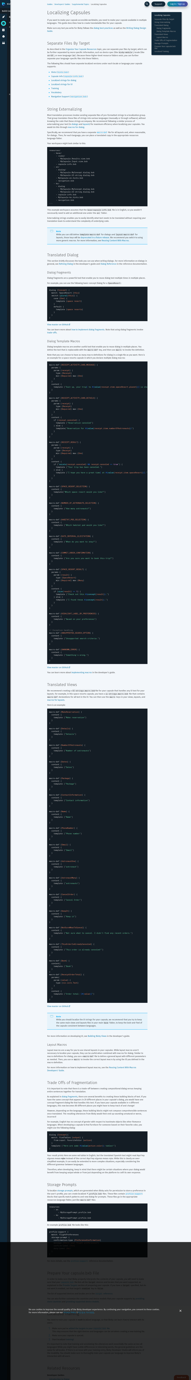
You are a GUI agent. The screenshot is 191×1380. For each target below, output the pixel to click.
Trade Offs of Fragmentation (166, 40)
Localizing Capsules (21, 73)
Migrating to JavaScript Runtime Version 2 (22, 68)
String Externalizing (162, 22)
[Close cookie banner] (180, 1311)
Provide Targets (70, 1219)
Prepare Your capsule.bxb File (165, 47)
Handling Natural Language (22, 43)
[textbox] (97, 174)
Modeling (15, 35)
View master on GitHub (58, 317)
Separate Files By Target (164, 19)
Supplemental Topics (19, 63)
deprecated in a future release (95, 232)
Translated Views (161, 34)
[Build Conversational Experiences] (19, 11)
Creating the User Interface (22, 47)
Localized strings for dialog (63, 80)
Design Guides (14, 22)
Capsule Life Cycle (18, 59)
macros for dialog (76, 127)
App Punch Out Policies (22, 81)
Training (55, 88)
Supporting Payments (22, 77)
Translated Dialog (162, 25)
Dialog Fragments (164, 28)
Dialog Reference (108, 259)
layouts (86, 124)
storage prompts (65, 1128)
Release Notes (15, 94)
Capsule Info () (67, 76)
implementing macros (81, 637)
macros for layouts (55, 665)
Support (158, 4)
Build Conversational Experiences (18, 11)
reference (103, 1227)
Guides (12, 17)
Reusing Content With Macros (115, 235)
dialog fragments (70, 1035)
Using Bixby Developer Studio (23, 31)
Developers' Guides (17, 27)
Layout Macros (162, 37)
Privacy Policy (69, 1312)
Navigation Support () (69, 96)
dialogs (75, 124)
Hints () (60, 72)
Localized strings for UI (61, 84)
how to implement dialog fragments (87, 322)
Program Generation (19, 39)
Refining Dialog (66, 259)
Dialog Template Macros (166, 31)
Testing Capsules (18, 51)
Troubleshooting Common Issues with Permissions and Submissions (24, 87)
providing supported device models (82, 1235)
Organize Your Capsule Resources (81, 49)
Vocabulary (56, 92)
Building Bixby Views (97, 975)
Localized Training (162, 52)
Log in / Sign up (177, 4)
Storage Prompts (161, 43)
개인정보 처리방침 (86, 1312)
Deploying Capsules (19, 55)
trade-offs (52, 325)
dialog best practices (103, 28)
